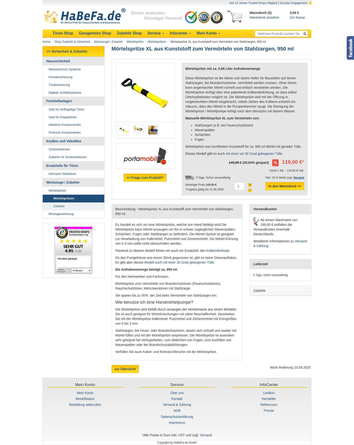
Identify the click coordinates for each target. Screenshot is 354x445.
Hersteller (269, 399)
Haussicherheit (58, 61)
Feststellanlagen (59, 101)
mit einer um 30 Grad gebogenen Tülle (254, 153)
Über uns (177, 393)
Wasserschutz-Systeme (65, 69)
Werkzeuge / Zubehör (108, 41)
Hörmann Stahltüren (62, 174)
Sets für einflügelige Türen (66, 109)
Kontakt (176, 399)
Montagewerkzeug (61, 214)
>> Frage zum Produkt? (145, 178)
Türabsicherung (59, 85)
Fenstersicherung (60, 77)
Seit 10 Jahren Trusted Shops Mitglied (253, 3)
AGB (177, 410)
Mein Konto (85, 393)
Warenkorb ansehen (264, 17)
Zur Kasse (297, 17)
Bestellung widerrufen (85, 405)
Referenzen (268, 405)
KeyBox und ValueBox (63, 141)
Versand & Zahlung (177, 405)
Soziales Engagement (293, 3)
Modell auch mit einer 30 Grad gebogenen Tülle (179, 262)
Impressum (177, 422)
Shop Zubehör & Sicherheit (72, 41)
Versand (206, 435)
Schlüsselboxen (59, 149)
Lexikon (268, 393)
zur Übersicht (125, 369)
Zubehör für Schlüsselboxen (68, 157)
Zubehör (59, 206)
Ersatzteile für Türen (62, 166)
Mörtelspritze (135, 41)
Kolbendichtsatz (218, 250)
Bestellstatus (85, 399)
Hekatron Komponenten (65, 124)
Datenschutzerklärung (177, 417)
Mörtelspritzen (157, 41)
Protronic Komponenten (65, 132)
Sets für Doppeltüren (63, 117)
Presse (269, 410)
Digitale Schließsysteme (65, 92)
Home (46, 41)
